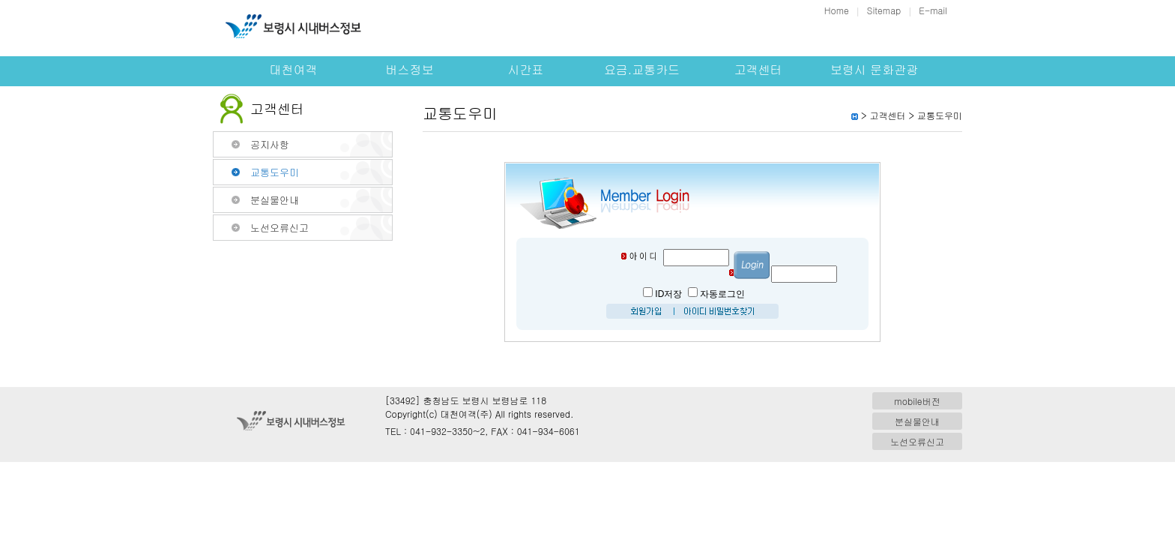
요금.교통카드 (642, 69)
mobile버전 (917, 400)
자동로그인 (722, 294)
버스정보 (410, 69)
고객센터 (758, 69)
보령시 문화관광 (874, 69)
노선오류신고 (279, 227)
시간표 (526, 69)
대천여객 (294, 69)
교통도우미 (274, 172)
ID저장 (668, 294)
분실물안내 (274, 200)
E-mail (933, 10)
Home (836, 10)
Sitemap (884, 10)
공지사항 (269, 144)
